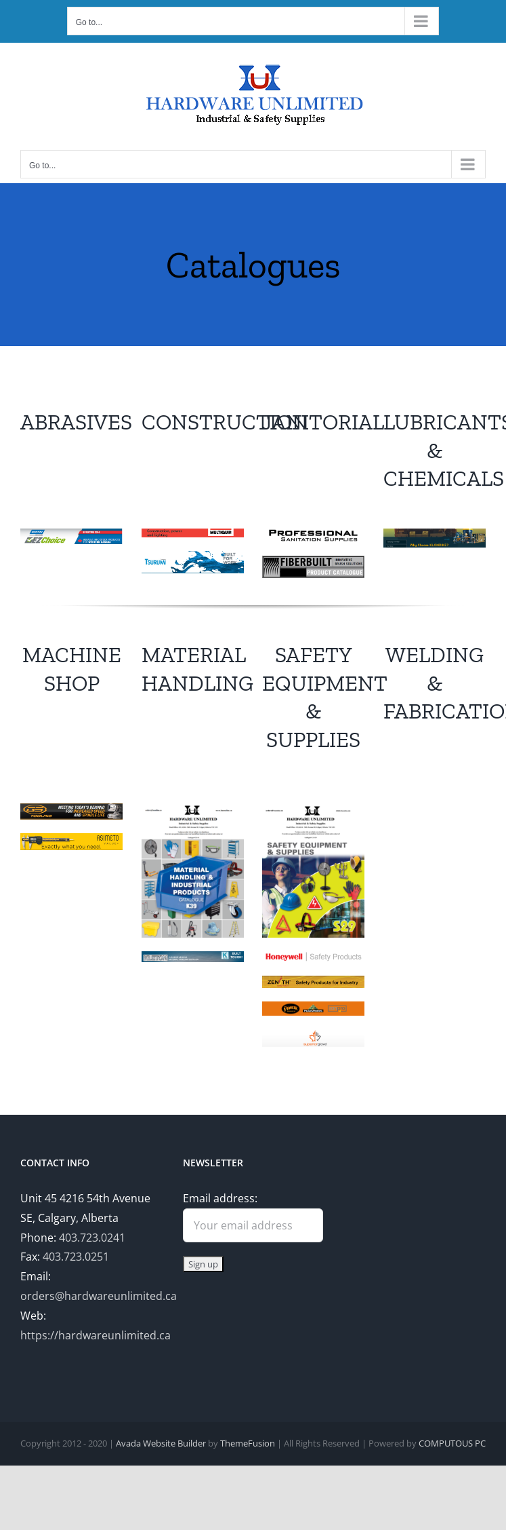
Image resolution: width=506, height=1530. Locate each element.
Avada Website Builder (161, 1443)
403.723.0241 (92, 1237)
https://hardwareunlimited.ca (95, 1335)
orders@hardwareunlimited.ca (98, 1295)
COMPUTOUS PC (452, 1443)
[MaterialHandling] (193, 808)
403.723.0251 (76, 1256)
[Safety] (313, 808)
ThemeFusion (247, 1443)
